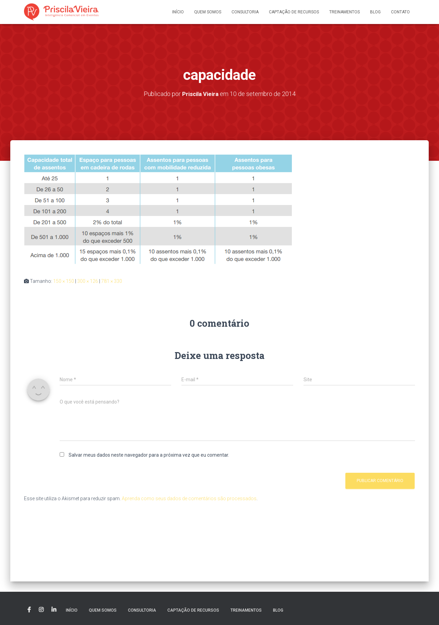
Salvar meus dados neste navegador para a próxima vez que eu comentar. (149, 455)
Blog (375, 12)
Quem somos (207, 12)
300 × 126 (87, 281)
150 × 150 (63, 281)
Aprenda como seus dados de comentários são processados (189, 498)
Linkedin (54, 610)
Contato (400, 12)
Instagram (41, 610)
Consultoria (245, 12)
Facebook (29, 610)
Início (178, 12)
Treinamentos (344, 12)
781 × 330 (111, 281)
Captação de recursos (294, 12)
